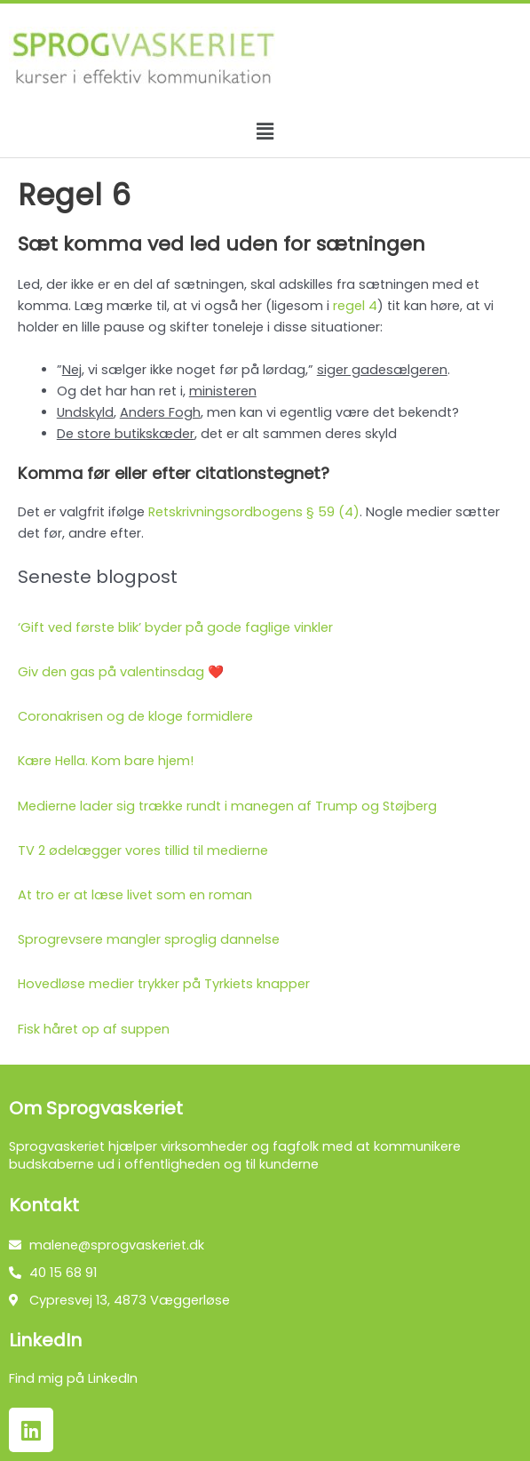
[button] (264, 131)
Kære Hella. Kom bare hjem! (106, 761)
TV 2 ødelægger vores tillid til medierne (143, 850)
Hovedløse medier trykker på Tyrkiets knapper (164, 984)
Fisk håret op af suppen (94, 1029)
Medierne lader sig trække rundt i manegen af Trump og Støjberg (227, 806)
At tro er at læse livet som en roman (135, 895)
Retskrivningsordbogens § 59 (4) (254, 512)
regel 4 (355, 306)
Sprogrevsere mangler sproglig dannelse (149, 939)
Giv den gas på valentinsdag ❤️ (121, 672)
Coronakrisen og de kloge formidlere (135, 716)
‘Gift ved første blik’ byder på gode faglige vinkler (175, 627)
